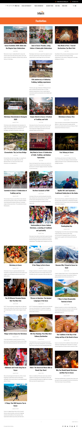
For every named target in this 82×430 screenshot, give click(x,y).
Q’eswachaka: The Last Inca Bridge (15, 154)
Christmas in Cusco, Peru (67, 118)
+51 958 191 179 (74, 1)
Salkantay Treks (49, 5)
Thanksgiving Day (66, 228)
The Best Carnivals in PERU (40, 192)
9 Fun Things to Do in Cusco (41, 267)
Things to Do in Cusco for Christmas (15, 335)
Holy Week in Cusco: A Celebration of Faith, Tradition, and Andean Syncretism (41, 156)
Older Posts (75, 423)
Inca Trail (57, 5)
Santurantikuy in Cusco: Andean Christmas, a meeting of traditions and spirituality (41, 229)
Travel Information (38, 5)
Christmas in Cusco (15, 267)
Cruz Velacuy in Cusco (66, 154)
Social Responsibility (26, 5)
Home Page (17, 5)
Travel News (64, 5)
